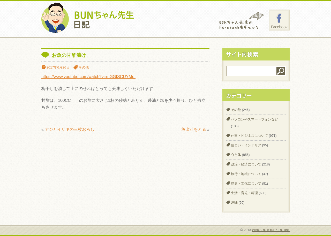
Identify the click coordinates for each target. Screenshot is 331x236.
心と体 (236, 155)
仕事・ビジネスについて (249, 136)
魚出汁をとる (193, 129)
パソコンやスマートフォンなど (254, 119)
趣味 (234, 202)
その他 (84, 67)
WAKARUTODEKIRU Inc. (271, 230)
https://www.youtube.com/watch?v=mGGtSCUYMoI (88, 76)
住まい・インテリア (246, 145)
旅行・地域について (246, 174)
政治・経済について (246, 164)
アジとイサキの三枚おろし (69, 129)
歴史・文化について (246, 183)
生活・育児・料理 (244, 193)
